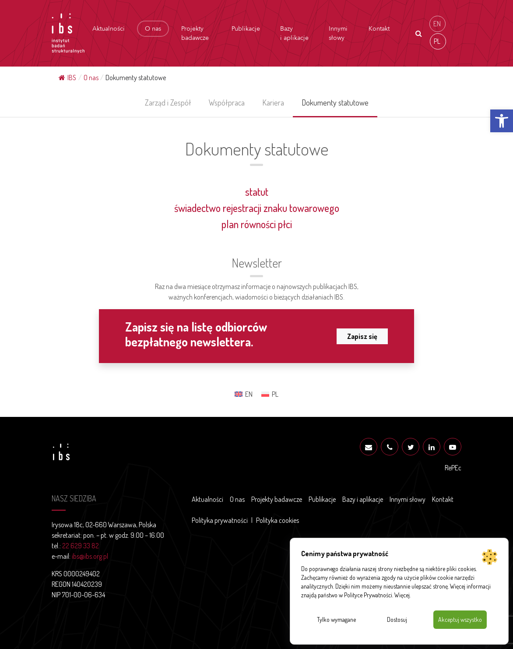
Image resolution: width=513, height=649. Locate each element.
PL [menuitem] (437, 41)
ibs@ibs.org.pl (90, 556)
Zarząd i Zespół (168, 102)
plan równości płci (256, 224)
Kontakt (379, 29)
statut (256, 191)
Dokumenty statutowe (335, 102)
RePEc (453, 467)
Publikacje (246, 29)
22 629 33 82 (80, 545)
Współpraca (227, 102)
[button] (501, 120)
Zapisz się (362, 336)
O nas (153, 29)
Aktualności (108, 29)
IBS (67, 77)
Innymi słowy (338, 33)
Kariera (273, 102)
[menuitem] (437, 24)
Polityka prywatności (220, 520)
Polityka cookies (277, 520)
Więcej (402, 595)
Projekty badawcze (195, 33)
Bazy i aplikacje (294, 33)
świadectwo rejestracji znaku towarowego (256, 208)
